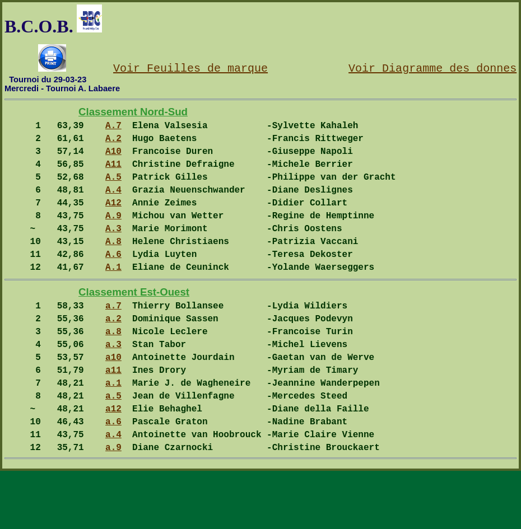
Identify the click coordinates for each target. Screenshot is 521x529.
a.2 (113, 354)
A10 (113, 159)
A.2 (113, 144)
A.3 (113, 250)
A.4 (113, 205)
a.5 (113, 444)
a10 (113, 399)
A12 (113, 220)
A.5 (113, 190)
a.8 (113, 369)
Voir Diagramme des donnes (432, 67)
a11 (113, 414)
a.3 (113, 384)
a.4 (113, 490)
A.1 (113, 295)
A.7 (113, 129)
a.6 (113, 475)
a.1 (113, 429)
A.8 (113, 265)
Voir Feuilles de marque (190, 67)
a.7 (113, 339)
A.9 (113, 235)
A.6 (113, 280)
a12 (113, 459)
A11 (113, 174)
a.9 (113, 505)
